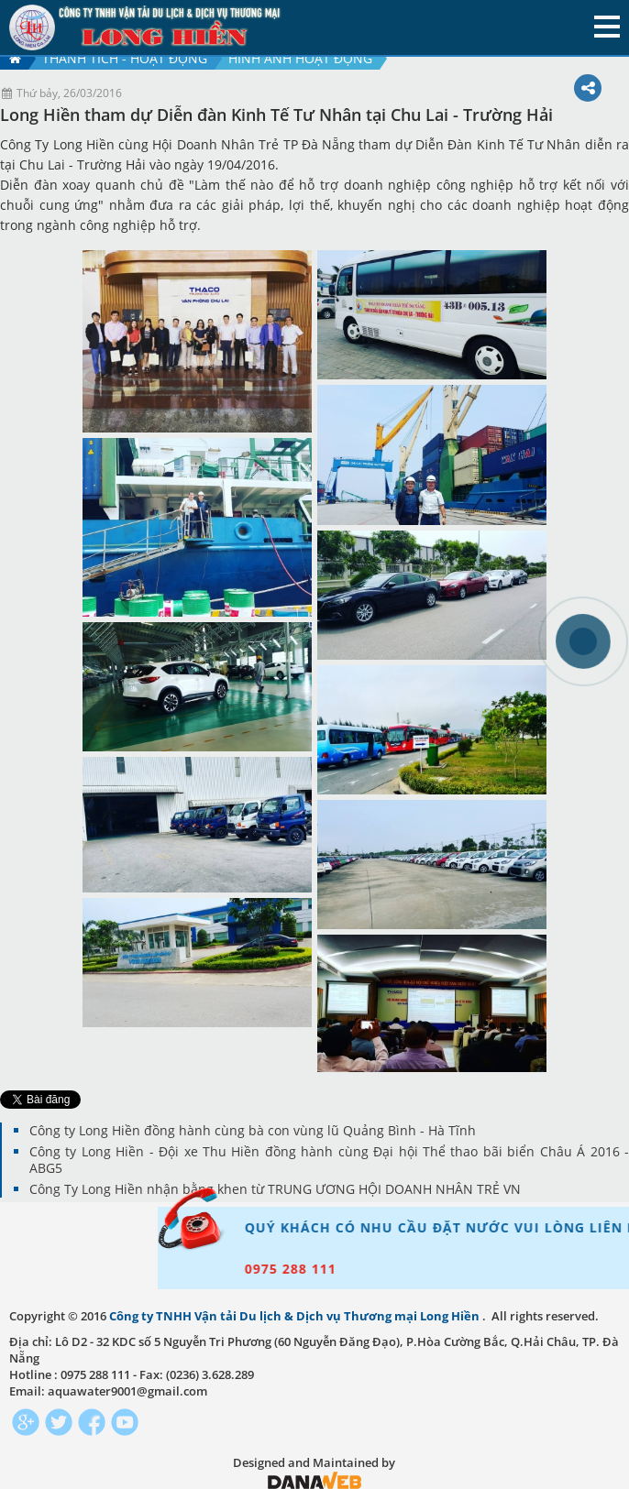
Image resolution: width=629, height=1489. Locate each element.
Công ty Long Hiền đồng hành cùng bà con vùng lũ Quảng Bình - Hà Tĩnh (252, 1130)
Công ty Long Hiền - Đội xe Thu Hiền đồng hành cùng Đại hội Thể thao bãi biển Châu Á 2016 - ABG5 (329, 1160)
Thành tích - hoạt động (124, 58)
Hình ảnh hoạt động (300, 58)
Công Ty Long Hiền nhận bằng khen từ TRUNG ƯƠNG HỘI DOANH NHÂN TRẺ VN (275, 1189)
